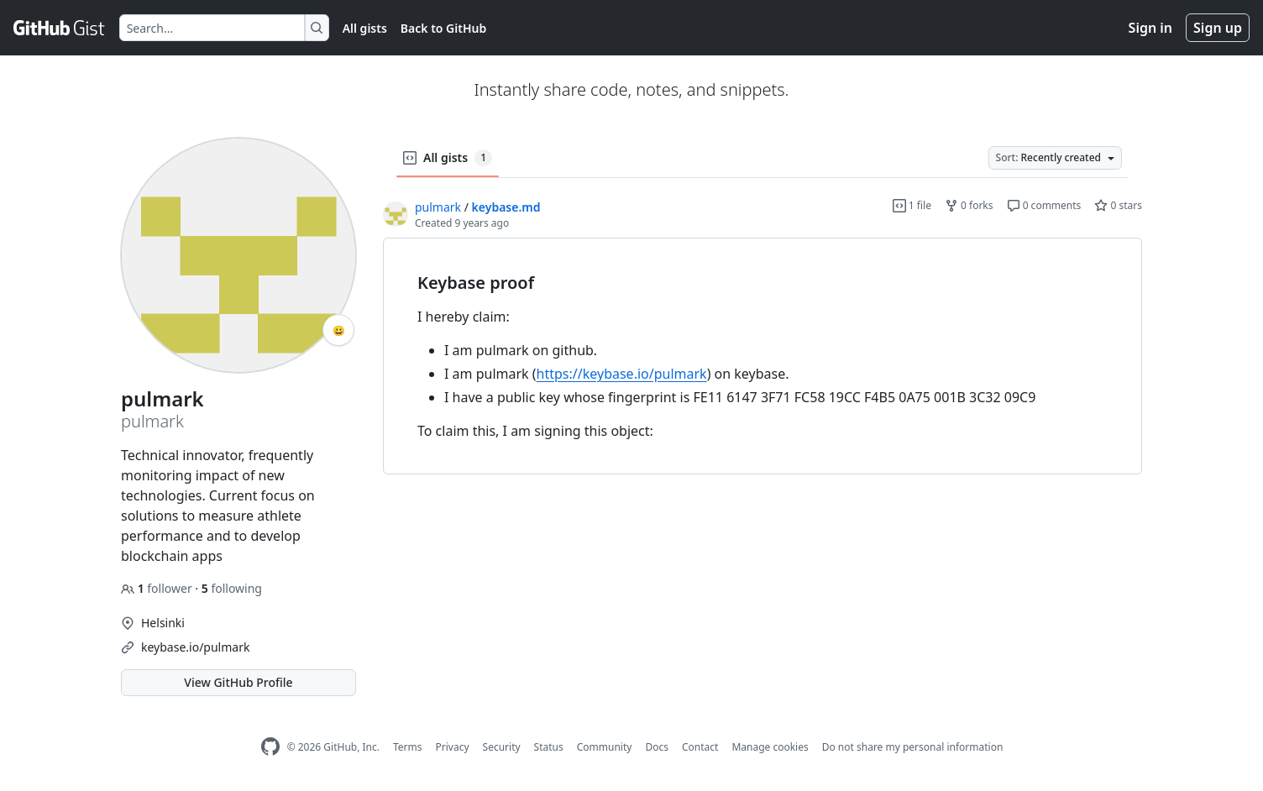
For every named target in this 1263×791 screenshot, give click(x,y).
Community (604, 747)
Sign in (1150, 27)
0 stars (1118, 205)
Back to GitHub (443, 28)
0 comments (1044, 205)
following (232, 588)
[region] (762, 356)
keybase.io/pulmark (195, 647)
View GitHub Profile (238, 682)
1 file (912, 205)
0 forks (969, 205)
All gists (365, 28)
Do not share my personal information (913, 747)
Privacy (452, 747)
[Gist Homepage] (59, 28)
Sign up (1217, 27)
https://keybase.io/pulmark (622, 373)
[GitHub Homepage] (270, 746)
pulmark (438, 207)
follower (158, 588)
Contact (700, 747)
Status (548, 747)
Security (502, 747)
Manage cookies (769, 747)
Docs (656, 747)
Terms (407, 747)
